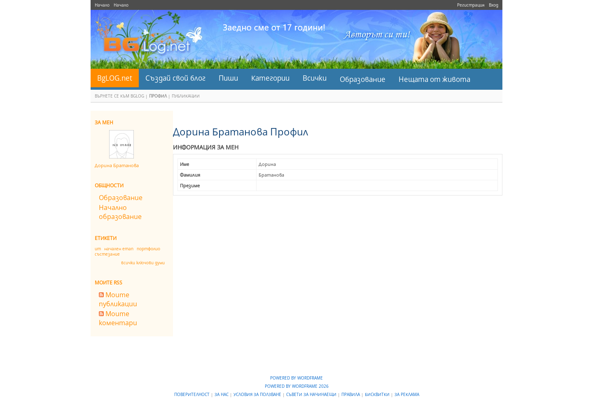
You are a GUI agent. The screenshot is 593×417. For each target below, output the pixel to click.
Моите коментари (118, 318)
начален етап (118, 249)
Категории (270, 78)
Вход (493, 5)
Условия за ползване (257, 394)
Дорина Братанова (117, 165)
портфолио (148, 249)
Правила (351, 394)
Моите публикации (118, 299)
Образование (362, 79)
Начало (102, 5)
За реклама (407, 394)
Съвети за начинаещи (312, 394)
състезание (107, 254)
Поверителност (192, 394)
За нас (222, 394)
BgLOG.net (114, 78)
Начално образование (120, 212)
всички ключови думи (143, 263)
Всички (315, 78)
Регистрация (471, 5)
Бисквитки (378, 394)
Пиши (228, 78)
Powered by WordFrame (296, 378)
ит (98, 249)
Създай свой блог (175, 78)
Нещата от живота (434, 79)
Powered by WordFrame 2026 (297, 386)
